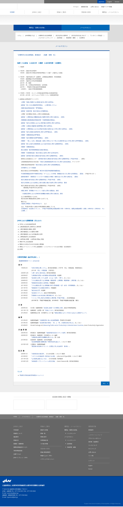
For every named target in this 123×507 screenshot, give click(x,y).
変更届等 (90, 430)
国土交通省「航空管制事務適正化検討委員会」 (35, 150)
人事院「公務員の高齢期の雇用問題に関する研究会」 (37, 126)
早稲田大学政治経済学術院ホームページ (32, 376)
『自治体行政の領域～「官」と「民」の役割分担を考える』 (57, 323)
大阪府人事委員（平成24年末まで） (32, 204)
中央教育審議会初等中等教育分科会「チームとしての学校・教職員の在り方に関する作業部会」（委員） (52, 174)
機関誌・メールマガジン (110, 13)
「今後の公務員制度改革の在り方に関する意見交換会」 (55, 162)
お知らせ (91, 461)
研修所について (18, 434)
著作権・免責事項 (93, 442)
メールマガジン (85, 28)
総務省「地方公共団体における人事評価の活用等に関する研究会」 (41, 123)
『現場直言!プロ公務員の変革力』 (40, 288)
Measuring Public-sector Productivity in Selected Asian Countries (63, 326)
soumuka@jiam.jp (12, 494)
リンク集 (90, 456)
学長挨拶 (16, 430)
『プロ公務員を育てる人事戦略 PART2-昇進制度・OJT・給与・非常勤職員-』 (53, 286)
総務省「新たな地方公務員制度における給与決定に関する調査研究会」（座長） (45, 144)
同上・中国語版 (42, 271)
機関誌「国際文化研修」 (37, 28)
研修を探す (43, 437)
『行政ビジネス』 (49, 311)
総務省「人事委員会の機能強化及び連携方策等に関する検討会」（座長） (43, 117)
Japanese (101, 2)
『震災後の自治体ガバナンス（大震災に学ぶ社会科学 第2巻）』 (50, 347)
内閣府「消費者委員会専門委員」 (31, 135)
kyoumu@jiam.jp (12, 498)
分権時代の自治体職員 (45, 36)
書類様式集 (84, 7)
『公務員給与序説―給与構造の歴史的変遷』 (43, 276)
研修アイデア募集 (106, 7)
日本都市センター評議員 (28, 168)
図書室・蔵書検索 (19, 444)
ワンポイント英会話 (96, 36)
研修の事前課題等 (45, 452)
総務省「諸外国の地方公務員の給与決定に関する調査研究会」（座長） (42, 156)
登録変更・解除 (70, 38)
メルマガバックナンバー (45, 38)
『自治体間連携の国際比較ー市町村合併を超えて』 (45, 342)
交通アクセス (17, 454)
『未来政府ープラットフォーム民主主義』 (43, 362)
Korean (117, 2)
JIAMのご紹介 (36, 13)
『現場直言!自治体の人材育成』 (40, 283)
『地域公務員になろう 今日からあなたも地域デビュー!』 (70, 313)
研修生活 (16, 441)
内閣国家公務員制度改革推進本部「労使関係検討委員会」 (38, 120)
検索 (117, 7)
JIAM (8, 5)
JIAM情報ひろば (30, 36)
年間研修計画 (44, 441)
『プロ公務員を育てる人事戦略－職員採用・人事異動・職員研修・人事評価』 (53, 281)
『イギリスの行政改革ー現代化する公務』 (43, 357)
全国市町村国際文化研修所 (30, 5)
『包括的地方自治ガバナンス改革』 (56, 333)
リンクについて (92, 446)
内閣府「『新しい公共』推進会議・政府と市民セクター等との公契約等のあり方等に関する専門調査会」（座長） (55, 141)
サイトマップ (92, 449)
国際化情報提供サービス (20, 447)
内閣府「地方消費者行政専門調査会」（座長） (35, 138)
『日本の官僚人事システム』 (39, 268)
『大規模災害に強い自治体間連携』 (49, 321)
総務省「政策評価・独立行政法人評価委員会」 (35, 111)
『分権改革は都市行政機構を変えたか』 (42, 338)
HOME (12, 13)
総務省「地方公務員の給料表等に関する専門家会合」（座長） (40, 132)
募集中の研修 (44, 430)
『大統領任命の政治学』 (37, 354)
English (109, 2)
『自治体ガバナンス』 (37, 293)
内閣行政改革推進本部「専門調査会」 (32, 108)
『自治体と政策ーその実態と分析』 (53, 308)
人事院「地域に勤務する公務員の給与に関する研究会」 (38, 102)
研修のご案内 (61, 13)
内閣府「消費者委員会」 (28, 147)
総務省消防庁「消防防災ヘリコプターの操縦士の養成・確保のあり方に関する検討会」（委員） (50, 177)
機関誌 (61, 405)
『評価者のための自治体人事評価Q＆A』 (42, 296)
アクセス (76, 7)
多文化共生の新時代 (62, 36)
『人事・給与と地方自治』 (38, 273)
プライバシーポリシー (94, 439)
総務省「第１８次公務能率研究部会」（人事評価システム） (39, 105)
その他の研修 (44, 444)
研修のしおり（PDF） (46, 456)
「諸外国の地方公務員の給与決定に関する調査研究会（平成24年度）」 (58, 159)
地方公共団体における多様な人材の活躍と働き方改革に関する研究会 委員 (44, 183)
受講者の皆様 (86, 13)
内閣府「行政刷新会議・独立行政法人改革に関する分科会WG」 (40, 153)
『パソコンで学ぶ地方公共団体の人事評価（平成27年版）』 (48, 298)
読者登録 (59, 38)
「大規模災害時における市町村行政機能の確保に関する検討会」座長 (42, 194)
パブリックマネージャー (47, 459)
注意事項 (82, 38)
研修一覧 (42, 434)
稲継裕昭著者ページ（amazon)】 (30, 261)
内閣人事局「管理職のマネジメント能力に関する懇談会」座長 (40, 191)
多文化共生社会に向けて (79, 36)
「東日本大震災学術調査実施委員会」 (50, 171)
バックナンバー (71, 434)
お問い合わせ (95, 7)
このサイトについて (95, 435)
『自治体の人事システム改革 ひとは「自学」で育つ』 (47, 278)
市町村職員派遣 (18, 451)
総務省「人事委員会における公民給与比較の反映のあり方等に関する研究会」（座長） (47, 129)
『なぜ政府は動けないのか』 (39, 359)
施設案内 (16, 437)
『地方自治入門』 (35, 291)
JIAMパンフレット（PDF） (21, 458)
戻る (104, 384)
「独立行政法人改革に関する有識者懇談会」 (47, 165)
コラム (19, 36)
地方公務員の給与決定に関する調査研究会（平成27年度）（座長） (41, 180)
